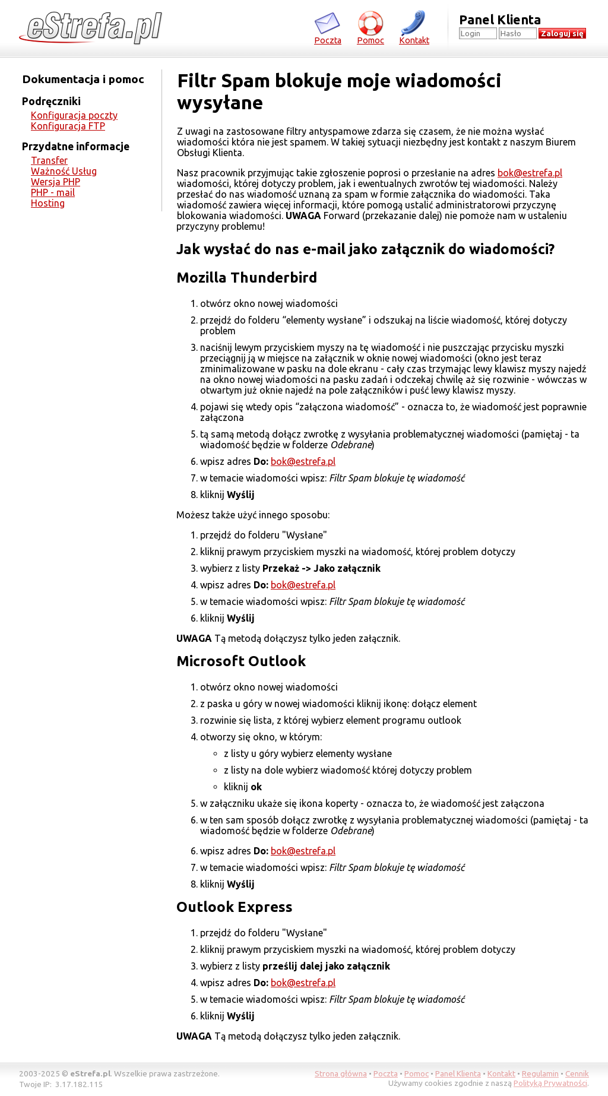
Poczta (328, 27)
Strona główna (341, 1073)
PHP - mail (53, 192)
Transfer (49, 160)
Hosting (48, 203)
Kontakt (414, 27)
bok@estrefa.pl (530, 172)
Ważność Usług (64, 171)
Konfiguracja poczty (74, 115)
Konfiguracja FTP (68, 126)
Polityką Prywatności (550, 1083)
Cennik (577, 1073)
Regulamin (540, 1073)
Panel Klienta (458, 1073)
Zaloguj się (562, 33)
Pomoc (370, 27)
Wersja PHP (55, 181)
